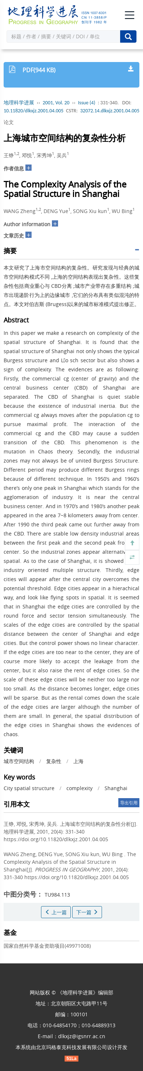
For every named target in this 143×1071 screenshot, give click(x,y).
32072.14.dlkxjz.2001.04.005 (109, 111)
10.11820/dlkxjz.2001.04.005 (34, 111)
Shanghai (116, 788)
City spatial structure (29, 788)
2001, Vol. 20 (56, 103)
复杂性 (53, 761)
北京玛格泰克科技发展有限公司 (71, 1047)
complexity (79, 788)
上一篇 (56, 912)
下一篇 (87, 912)
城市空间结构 (19, 761)
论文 (9, 122)
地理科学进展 (19, 103)
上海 (78, 761)
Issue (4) (86, 103)
